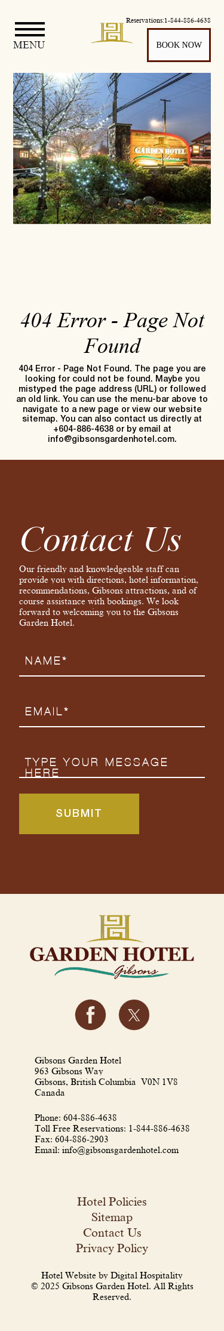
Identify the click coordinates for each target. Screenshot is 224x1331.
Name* (46, 661)
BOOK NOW (179, 44)
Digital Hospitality (147, 1275)
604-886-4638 (90, 1118)
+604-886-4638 (83, 430)
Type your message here (97, 768)
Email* (47, 711)
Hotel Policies (112, 1201)
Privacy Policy (112, 1248)
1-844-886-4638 (159, 1128)
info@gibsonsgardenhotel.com (111, 440)
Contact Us (112, 1232)
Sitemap (112, 1217)
